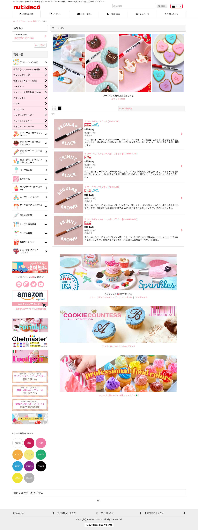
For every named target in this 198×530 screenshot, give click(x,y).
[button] (84, 14)
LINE (33, 277)
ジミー (92, 297)
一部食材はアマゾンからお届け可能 (30, 309)
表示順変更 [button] (125, 108)
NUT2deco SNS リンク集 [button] (99, 525)
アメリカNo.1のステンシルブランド (118, 346)
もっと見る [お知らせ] (40, 45)
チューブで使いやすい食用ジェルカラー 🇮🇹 (119, 395)
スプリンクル (141, 297)
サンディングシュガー (108, 297)
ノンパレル (127, 297)
